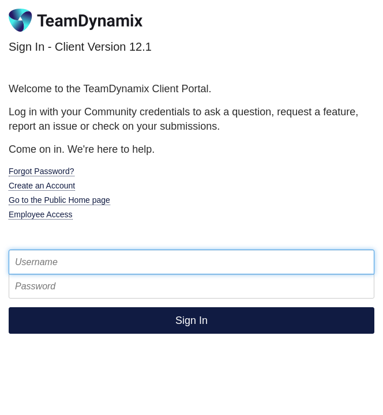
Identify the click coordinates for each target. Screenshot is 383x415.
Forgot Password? (41, 171)
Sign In (191, 320)
